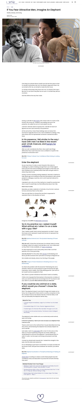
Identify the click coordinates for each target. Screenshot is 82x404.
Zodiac (23, 2)
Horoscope (27, 2)
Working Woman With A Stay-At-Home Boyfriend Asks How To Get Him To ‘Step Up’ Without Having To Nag (41, 370)
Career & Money (59, 2)
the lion (44, 254)
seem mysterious (47, 247)
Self (32, 2)
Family (34, 2)
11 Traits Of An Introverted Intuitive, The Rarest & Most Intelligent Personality (41, 312)
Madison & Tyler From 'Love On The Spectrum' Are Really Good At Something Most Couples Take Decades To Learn (41, 366)
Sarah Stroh (25, 357)
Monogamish (43, 378)
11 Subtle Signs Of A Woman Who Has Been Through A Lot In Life (40, 308)
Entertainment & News (41, 2)
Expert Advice (66, 2)
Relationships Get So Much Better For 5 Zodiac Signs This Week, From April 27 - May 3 (41, 374)
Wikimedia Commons (41, 221)
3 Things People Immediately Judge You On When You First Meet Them (41, 303)
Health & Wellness (51, 2)
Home (8, 7)
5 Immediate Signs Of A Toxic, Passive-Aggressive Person (39, 306)
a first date (36, 331)
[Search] (72, 2)
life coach (37, 120)
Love (20, 2)
